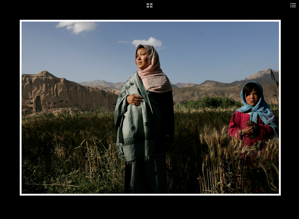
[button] (149, 7)
